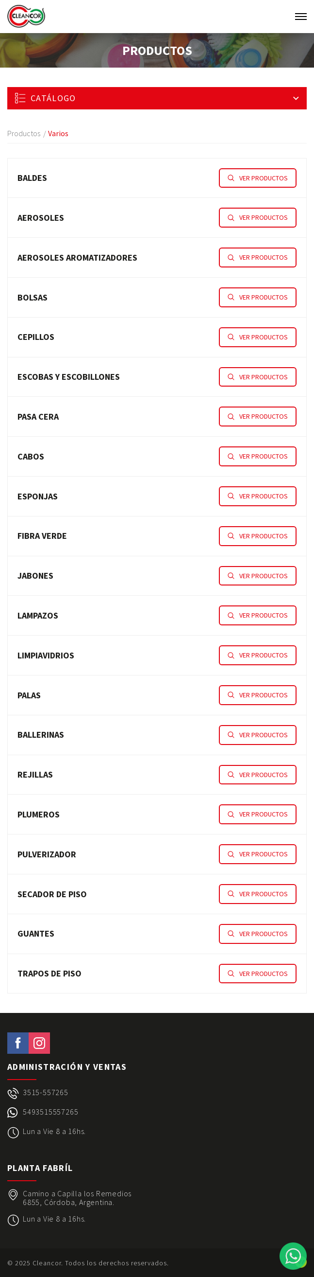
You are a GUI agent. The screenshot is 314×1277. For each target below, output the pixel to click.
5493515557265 (50, 1112)
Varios (58, 133)
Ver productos (258, 178)
